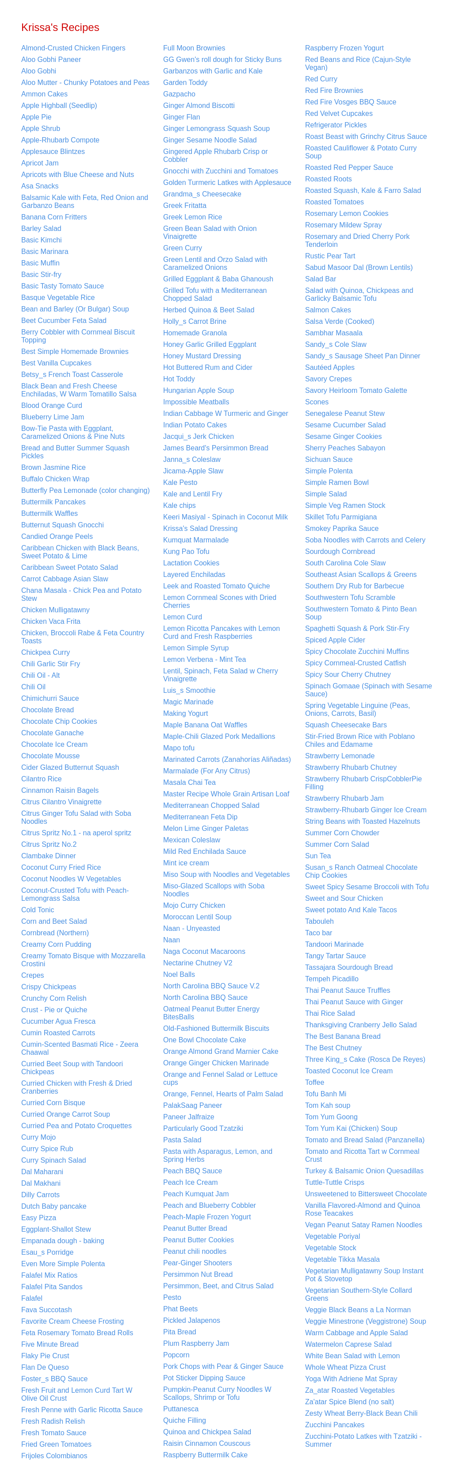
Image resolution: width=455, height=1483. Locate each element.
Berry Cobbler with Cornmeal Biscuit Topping (78, 336)
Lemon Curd (182, 617)
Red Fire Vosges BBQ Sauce (350, 102)
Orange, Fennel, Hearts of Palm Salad (223, 1094)
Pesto (172, 1297)
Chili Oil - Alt (40, 675)
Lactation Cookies (191, 563)
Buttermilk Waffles (49, 513)
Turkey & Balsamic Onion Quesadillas (364, 1171)
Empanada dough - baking (62, 1241)
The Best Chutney (333, 1048)
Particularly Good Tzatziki (203, 1128)
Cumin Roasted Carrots (58, 1033)
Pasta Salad (182, 1140)
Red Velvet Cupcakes (339, 113)
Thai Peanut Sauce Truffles (347, 990)
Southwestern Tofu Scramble (350, 597)
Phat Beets (180, 1309)
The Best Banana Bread (343, 1036)
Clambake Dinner (48, 856)
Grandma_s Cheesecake (202, 194)
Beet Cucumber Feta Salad (64, 320)
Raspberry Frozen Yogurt (344, 48)
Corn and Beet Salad (54, 921)
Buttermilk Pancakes (53, 502)
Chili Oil (33, 687)
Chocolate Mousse (50, 756)
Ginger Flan (181, 117)
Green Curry (182, 248)
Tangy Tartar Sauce (335, 956)
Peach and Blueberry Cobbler (209, 1205)
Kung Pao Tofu (186, 551)
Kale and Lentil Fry (192, 494)
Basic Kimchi (41, 240)
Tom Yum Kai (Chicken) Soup (351, 1128)
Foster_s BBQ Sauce (54, 1379)
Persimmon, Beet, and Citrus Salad (218, 1286)
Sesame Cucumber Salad (345, 425)
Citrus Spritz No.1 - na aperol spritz (76, 833)
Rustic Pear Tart (330, 256)
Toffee (314, 1082)
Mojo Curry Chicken (194, 905)
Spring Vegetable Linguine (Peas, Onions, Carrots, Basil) (357, 709)
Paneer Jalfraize (188, 1117)
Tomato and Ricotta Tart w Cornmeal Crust (362, 1155)
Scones (317, 402)
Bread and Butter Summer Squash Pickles (75, 452)
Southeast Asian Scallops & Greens (361, 574)
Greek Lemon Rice (192, 217)
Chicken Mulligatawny (55, 610)
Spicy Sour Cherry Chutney (348, 674)
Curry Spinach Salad (53, 1160)
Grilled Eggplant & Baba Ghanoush (218, 279)
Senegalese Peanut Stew (345, 413)
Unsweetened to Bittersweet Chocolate (366, 1194)
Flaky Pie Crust (45, 1356)
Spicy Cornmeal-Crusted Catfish (355, 663)
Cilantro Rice (41, 779)
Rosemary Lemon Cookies (347, 213)
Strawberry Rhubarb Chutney (351, 767)
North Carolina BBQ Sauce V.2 (211, 986)
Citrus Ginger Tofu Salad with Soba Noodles (76, 817)
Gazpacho (179, 94)
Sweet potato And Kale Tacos (351, 910)
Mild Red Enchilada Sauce (204, 851)
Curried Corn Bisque (53, 1102)
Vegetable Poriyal (332, 1236)
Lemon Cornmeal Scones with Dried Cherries (219, 601)
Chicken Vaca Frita (50, 621)
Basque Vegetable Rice (58, 297)
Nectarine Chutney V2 (198, 963)
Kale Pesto (180, 482)
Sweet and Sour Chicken (344, 898)
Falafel (31, 1298)
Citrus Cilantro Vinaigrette (61, 802)
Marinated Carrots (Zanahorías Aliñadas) (227, 759)
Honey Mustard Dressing (202, 356)
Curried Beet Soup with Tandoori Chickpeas (72, 1068)
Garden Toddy (185, 82)
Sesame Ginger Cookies (343, 436)
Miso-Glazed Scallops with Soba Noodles (213, 890)
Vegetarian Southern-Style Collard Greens (358, 1294)
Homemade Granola (195, 333)
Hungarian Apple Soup (198, 390)
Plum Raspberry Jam (196, 1343)
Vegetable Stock (330, 1248)
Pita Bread (179, 1332)
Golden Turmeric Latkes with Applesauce (227, 182)
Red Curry (321, 79)
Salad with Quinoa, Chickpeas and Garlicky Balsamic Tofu (359, 294)
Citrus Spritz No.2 (48, 844)
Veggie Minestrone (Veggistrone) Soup (365, 1321)
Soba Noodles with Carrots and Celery (365, 540)
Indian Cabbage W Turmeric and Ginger (225, 413)
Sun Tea (318, 856)
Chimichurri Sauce (50, 698)
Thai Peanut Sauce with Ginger (354, 1002)
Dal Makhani (41, 1183)
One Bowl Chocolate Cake (204, 1040)
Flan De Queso (45, 1367)
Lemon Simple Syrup (196, 648)
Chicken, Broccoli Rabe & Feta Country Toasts (82, 637)
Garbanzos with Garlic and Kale (213, 71)
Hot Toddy (179, 379)
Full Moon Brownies (194, 48)
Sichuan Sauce (329, 459)
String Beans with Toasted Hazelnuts (362, 821)
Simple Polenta (329, 471)
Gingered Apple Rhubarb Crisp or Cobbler (215, 155)
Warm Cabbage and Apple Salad (356, 1333)
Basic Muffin (40, 263)
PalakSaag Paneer (192, 1105)
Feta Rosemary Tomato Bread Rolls (77, 1333)
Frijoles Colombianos (54, 1456)
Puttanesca (181, 1409)
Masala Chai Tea (189, 782)
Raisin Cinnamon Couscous (206, 1443)
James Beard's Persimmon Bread (215, 448)
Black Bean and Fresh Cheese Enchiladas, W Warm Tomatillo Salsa (79, 390)
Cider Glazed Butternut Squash (70, 767)
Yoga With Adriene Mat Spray (351, 1379)
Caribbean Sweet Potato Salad (69, 567)
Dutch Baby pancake (54, 1206)
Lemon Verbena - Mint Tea (204, 659)
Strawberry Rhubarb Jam (344, 798)
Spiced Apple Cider (335, 640)
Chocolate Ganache (52, 733)
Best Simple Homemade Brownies (75, 351)
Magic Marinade (188, 702)
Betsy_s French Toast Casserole (72, 374)
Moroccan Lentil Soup (197, 917)
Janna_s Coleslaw (192, 459)
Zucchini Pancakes (334, 1425)
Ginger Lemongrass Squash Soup (216, 128)
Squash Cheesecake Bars (346, 725)
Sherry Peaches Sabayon (345, 448)
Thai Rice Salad (330, 1013)
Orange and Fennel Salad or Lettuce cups (220, 1078)
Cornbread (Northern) (55, 933)
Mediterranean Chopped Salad (211, 805)
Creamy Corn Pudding (56, 944)
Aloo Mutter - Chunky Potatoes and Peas (85, 82)
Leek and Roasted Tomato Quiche (216, 586)
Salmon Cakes (328, 310)
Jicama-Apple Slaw (193, 471)
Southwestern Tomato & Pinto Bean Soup (361, 613)
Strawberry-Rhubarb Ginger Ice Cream (366, 810)
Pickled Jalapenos (191, 1320)
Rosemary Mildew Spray (343, 225)
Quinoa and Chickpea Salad (207, 1432)
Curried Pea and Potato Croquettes (76, 1126)
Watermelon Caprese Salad (348, 1344)
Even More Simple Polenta (63, 1264)
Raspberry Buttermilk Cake (205, 1455)
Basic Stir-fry (41, 274)
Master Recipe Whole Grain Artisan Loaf (226, 794)
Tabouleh (319, 921)
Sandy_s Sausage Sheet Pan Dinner (363, 356)
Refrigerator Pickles (336, 125)
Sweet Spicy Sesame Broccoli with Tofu (367, 887)
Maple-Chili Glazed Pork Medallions (219, 736)
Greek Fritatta (184, 205)
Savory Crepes (328, 379)
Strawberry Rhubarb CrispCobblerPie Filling (363, 783)
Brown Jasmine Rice (53, 467)
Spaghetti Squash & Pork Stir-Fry (357, 628)
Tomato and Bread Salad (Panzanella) (364, 1140)
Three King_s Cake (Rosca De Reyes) (365, 1059)
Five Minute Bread (50, 1344)
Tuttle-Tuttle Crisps (334, 1182)
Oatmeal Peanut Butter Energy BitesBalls (211, 1013)
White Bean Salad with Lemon (352, 1356)
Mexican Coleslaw (191, 840)
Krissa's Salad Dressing (200, 528)
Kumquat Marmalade (196, 540)
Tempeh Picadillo (332, 979)
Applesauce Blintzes (53, 151)
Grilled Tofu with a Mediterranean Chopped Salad (215, 294)
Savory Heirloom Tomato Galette (356, 390)
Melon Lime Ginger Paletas (206, 828)
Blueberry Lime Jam (52, 417)
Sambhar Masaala (334, 333)
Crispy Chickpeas (48, 987)
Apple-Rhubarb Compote (60, 140)
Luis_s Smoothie (189, 690)
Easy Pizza (38, 1218)
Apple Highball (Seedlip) (59, 105)
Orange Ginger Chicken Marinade (216, 1063)
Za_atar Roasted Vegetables (350, 1390)
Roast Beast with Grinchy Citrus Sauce (366, 136)
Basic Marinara (45, 251)
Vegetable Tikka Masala (342, 1259)
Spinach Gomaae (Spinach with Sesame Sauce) (368, 690)
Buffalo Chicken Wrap (55, 479)
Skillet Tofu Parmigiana (341, 517)
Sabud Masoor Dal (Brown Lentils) (359, 267)
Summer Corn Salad (337, 844)
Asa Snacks (39, 186)
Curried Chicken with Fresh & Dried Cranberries (76, 1087)
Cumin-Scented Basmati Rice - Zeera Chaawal (79, 1048)
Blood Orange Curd (51, 405)
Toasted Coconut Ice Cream (349, 1071)
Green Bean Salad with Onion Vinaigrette (210, 232)
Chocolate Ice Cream (54, 744)
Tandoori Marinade (334, 944)
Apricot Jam (39, 163)
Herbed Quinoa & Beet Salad (208, 310)
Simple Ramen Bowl (337, 482)
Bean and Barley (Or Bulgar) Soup (75, 309)
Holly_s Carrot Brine (194, 321)
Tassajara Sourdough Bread (349, 967)
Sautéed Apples (330, 367)
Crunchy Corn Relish (54, 998)
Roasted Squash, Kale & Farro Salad (363, 190)
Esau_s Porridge (47, 1252)
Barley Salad (41, 228)
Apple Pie (36, 117)
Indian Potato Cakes (195, 425)
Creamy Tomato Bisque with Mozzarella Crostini (83, 960)
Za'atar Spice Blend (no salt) (349, 1402)
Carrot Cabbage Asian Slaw (64, 579)
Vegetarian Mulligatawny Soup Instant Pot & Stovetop (364, 1275)
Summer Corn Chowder (342, 833)
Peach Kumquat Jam (196, 1194)
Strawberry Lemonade (340, 756)
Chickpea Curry (45, 652)
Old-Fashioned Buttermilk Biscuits (216, 1028)
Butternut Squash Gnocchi (62, 525)
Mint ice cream (186, 863)
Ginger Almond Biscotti (199, 105)
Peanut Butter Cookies (198, 1240)
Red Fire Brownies (334, 90)
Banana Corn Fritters (54, 217)
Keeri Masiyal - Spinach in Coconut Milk (225, 517)
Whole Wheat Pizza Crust (345, 1367)
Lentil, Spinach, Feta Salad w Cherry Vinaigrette (220, 675)
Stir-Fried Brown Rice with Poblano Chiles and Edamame (360, 740)
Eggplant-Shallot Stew (56, 1229)
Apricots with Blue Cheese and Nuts (77, 174)
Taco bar (318, 933)
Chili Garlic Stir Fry (50, 664)
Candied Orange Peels (57, 536)
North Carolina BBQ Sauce (205, 997)
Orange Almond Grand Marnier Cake (221, 1051)
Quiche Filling (184, 1420)
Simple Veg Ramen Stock (345, 505)
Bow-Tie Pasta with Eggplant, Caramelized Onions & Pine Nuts (73, 432)
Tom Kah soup (327, 1105)
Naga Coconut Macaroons (204, 951)
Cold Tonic (37, 910)
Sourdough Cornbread (340, 551)
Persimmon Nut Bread (198, 1274)
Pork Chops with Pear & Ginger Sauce (223, 1366)
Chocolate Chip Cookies (59, 721)
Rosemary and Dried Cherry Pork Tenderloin (357, 240)
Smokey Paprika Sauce (342, 528)
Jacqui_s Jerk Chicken (198, 436)
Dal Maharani (42, 1172)
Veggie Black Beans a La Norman (358, 1310)
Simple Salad (326, 494)
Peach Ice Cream (190, 1182)
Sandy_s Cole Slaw (336, 344)
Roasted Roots (328, 179)
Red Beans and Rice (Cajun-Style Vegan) (358, 63)
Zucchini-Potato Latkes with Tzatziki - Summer (363, 1440)
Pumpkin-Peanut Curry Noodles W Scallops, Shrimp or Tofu (217, 1393)
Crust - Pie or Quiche (54, 1010)
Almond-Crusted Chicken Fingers (73, 48)
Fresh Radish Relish (53, 1421)
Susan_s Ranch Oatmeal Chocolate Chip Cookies (361, 871)
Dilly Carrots (40, 1195)
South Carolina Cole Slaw (345, 563)
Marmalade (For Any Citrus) (206, 771)
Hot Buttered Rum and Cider (207, 367)
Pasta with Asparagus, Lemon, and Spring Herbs (217, 1155)
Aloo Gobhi (38, 71)
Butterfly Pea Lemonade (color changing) (85, 490)
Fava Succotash (46, 1310)
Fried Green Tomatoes (56, 1444)
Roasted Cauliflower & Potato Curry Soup (361, 152)
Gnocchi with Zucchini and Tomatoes (220, 171)
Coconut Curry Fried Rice (61, 867)
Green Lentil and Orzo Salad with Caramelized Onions (215, 263)
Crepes (32, 975)
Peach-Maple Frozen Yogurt (207, 1217)
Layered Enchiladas (194, 574)
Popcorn (176, 1355)
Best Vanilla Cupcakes (56, 363)
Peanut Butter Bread (195, 1228)
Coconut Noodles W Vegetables (71, 879)
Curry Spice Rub (47, 1149)
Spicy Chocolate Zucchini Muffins (357, 651)
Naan (171, 940)
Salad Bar (320, 279)
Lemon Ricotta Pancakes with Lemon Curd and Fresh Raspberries (221, 632)
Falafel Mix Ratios (49, 1275)
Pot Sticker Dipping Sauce (204, 1378)
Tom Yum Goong (331, 1117)
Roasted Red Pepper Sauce (349, 167)
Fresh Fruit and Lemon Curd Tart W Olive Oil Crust (76, 1394)
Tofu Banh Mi (325, 1094)
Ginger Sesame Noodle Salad (210, 140)
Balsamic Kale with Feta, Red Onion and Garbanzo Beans (84, 201)
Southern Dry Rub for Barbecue (354, 586)
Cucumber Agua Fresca (58, 1021)
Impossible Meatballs (196, 402)
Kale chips (179, 505)
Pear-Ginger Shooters (197, 1263)
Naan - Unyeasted (191, 928)
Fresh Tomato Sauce (53, 1433)
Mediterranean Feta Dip (200, 817)
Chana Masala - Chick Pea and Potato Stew (81, 594)
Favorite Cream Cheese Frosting (72, 1321)
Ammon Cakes (44, 94)
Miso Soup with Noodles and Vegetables (226, 874)
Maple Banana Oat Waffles (205, 725)
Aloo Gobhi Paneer (51, 59)
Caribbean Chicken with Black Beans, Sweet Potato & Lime (80, 552)
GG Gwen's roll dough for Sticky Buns (222, 59)
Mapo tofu (179, 748)
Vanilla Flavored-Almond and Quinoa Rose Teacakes (362, 1209)
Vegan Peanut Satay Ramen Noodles (363, 1225)
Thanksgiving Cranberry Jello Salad (361, 1025)
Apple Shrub (40, 128)
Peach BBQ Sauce (192, 1171)
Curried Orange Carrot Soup (65, 1114)
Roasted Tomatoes (334, 202)
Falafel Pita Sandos (52, 1287)
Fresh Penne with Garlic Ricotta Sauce (82, 1410)
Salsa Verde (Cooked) (340, 321)
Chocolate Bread (47, 710)
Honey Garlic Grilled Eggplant (209, 344)
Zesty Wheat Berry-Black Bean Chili (361, 1413)
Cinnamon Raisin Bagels (60, 790)
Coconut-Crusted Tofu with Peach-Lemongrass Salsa (75, 894)
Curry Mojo (38, 1137)
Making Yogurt (185, 713)
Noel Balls (179, 974)
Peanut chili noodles (194, 1251)
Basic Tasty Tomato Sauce (62, 286)
